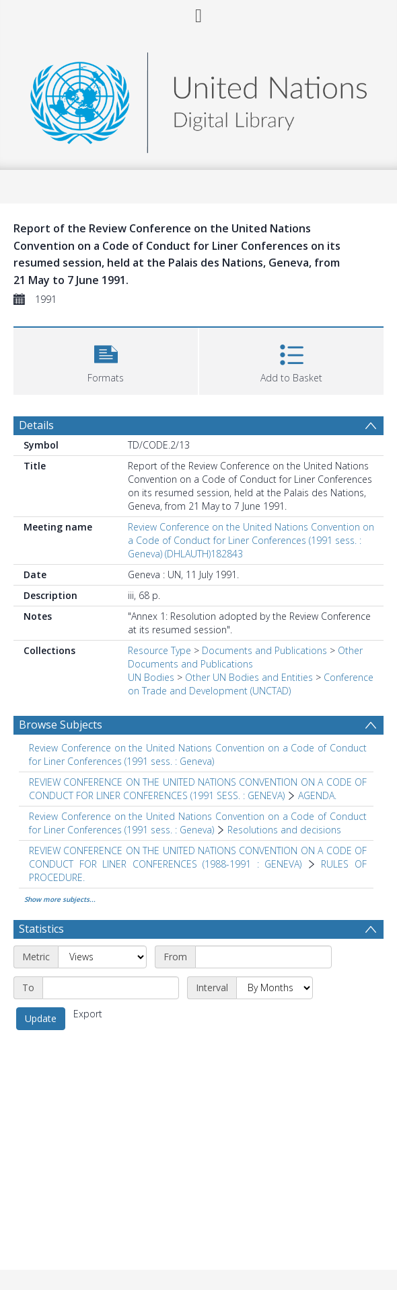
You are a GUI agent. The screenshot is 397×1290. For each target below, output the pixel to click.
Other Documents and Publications (245, 657)
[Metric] (102, 957)
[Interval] (274, 987)
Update (41, 1018)
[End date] (110, 987)
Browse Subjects (60, 724)
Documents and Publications (264, 650)
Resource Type (159, 650)
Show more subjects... (60, 899)
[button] (105, 359)
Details (36, 425)
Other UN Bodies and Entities (249, 677)
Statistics (41, 928)
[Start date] (263, 957)
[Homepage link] (198, 99)
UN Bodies (151, 677)
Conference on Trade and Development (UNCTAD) (250, 684)
